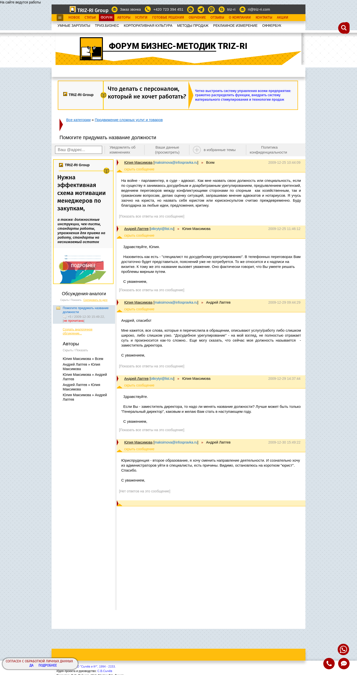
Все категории (78, 120)
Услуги (141, 17)
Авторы (123, 17)
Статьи (90, 17)
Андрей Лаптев (136, 229)
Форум (107, 17)
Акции (282, 17)
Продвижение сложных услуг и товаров (129, 120)
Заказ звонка (130, 9)
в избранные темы (220, 150)
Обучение (197, 17)
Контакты (264, 17)
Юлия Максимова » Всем (83, 359)
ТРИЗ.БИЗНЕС (107, 26)
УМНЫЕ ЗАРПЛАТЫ (74, 26)
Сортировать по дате (95, 300)
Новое (74, 17)
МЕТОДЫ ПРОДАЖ (192, 26)
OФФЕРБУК (271, 26)
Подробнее (47, 665)
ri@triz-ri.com (259, 9)
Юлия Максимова (138, 162)
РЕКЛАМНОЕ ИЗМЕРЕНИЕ (235, 26)
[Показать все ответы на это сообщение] (151, 216)
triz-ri (231, 9)
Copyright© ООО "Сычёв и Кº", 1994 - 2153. (86, 666)
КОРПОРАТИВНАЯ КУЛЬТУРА (148, 26)
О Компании (240, 17)
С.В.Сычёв (104, 671)
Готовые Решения (168, 17)
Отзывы (217, 17)
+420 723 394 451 (168, 9)
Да (31, 665)
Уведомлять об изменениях (123, 149)
